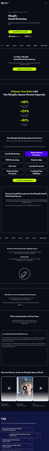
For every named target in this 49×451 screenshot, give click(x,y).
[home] (5, 3)
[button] (46, 3)
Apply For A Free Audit (24, 69)
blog (9, 423)
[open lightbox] (9, 389)
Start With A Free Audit (20, 32)
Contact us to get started (24, 180)
